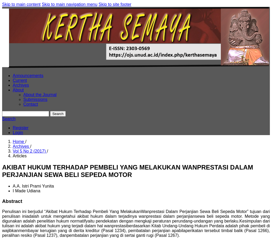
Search (57, 114)
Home (19, 141)
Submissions (35, 99)
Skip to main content (21, 4)
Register (21, 128)
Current (20, 80)
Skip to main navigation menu (69, 4)
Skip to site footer (115, 4)
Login (18, 132)
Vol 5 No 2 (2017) (30, 151)
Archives (21, 85)
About (18, 90)
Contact (30, 104)
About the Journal (39, 94)
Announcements (28, 75)
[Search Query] (25, 114)
